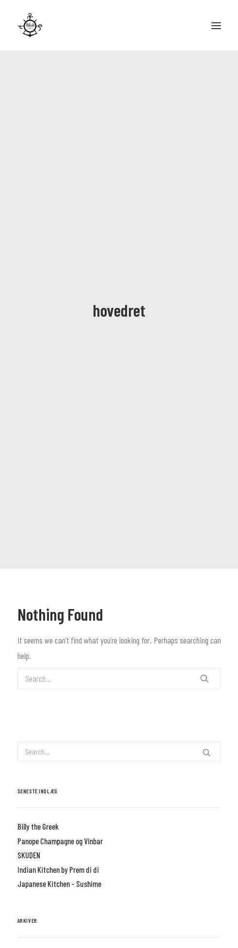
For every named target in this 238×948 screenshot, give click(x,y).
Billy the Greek (38, 816)
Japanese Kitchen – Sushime (59, 874)
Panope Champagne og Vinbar (60, 831)
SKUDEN (28, 845)
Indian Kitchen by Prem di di (58, 859)
